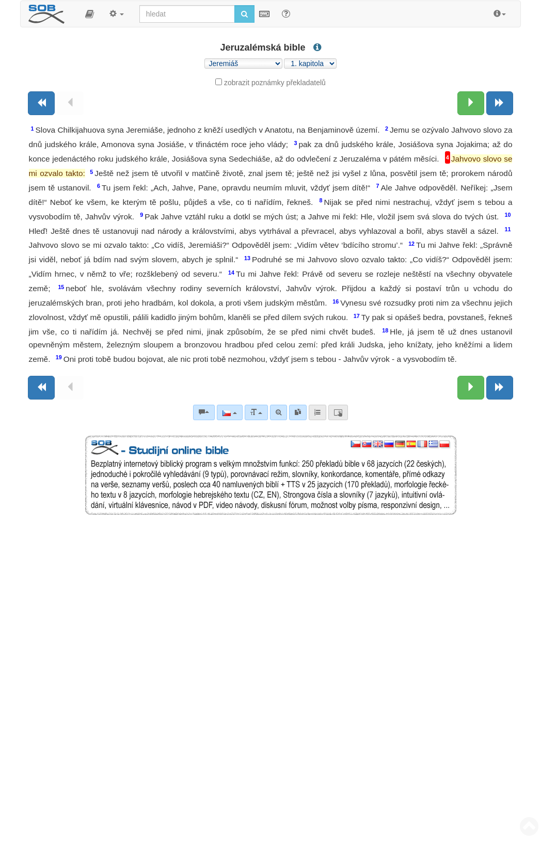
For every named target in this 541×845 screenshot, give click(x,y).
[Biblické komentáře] (204, 412)
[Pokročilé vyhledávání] (278, 412)
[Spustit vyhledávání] (244, 14)
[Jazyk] (229, 412)
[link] (298, 412)
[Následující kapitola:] (470, 103)
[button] (89, 14)
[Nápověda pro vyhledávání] (286, 13)
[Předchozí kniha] (41, 103)
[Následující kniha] (499, 103)
